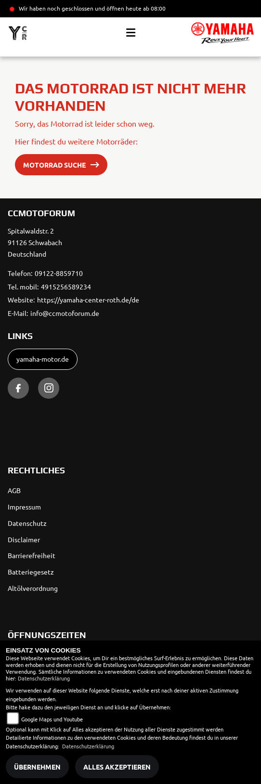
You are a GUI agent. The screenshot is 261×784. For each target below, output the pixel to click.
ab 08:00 (154, 8)
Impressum (24, 506)
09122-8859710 (59, 273)
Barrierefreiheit (31, 555)
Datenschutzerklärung (44, 678)
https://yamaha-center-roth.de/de (88, 299)
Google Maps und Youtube (52, 719)
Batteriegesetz (31, 571)
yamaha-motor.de (42, 358)
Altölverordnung (33, 588)
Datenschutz (27, 523)
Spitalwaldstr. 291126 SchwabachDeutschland (35, 242)
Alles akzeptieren (117, 766)
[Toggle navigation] (130, 32)
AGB (14, 490)
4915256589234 (66, 286)
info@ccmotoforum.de (64, 313)
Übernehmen (37, 766)
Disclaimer (24, 539)
